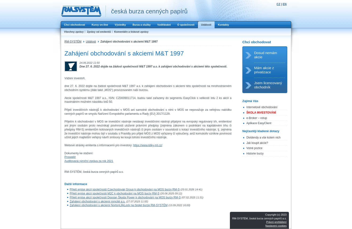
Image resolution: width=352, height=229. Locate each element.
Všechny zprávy (74, 31)
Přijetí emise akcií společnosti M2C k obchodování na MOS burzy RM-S (114, 193)
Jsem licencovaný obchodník (268, 85)
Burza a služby (141, 24)
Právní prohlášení (276, 222)
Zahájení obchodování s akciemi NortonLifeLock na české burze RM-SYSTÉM (119, 205)
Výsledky (120, 24)
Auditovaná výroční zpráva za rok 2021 (88, 161)
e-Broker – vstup (256, 118)
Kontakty (223, 24)
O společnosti (185, 24)
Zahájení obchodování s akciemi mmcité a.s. (97, 201)
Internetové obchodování (261, 107)
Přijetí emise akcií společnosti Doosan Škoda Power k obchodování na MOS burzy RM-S (125, 197)
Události (206, 24)
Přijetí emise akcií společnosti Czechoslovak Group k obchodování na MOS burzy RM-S (125, 189)
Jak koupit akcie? (257, 143)
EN (285, 4)
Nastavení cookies (276, 225)
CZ (278, 4)
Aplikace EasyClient (258, 123)
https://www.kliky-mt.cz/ (147, 145)
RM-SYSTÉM (72, 41)
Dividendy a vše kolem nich (263, 137)
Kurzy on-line (100, 24)
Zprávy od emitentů (99, 31)
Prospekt (70, 157)
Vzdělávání (164, 24)
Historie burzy (255, 153)
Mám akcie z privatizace (264, 70)
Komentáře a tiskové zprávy (131, 31)
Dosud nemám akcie (265, 55)
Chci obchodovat (74, 24)
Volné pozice (254, 148)
